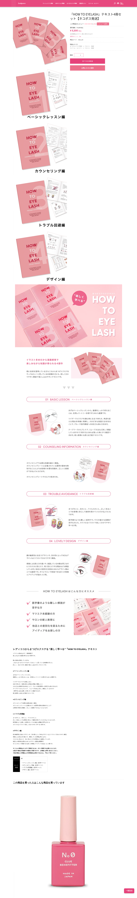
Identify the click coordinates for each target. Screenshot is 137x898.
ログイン (79, 34)
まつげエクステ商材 (70, 7)
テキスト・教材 (89, 46)
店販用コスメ (80, 7)
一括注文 (129, 891)
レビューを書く (103, 24)
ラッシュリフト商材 (46, 7)
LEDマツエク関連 (57, 7)
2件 (94, 24)
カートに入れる (87, 61)
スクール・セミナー (91, 7)
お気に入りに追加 (87, 68)
